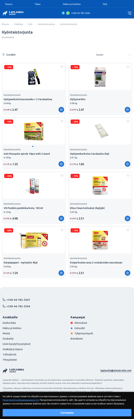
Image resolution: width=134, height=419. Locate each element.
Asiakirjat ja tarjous (13, 349)
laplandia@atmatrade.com (115, 370)
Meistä (6, 333)
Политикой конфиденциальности (21, 400)
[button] (33, 146)
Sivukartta (8, 338)
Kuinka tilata (9, 322)
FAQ (105, 4)
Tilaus (38, 4)
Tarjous (8, 4)
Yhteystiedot (10, 359)
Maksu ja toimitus (72, 4)
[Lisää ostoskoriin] (61, 109)
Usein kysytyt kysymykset (16, 344)
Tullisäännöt (9, 354)
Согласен (67, 412)
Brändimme (77, 338)
